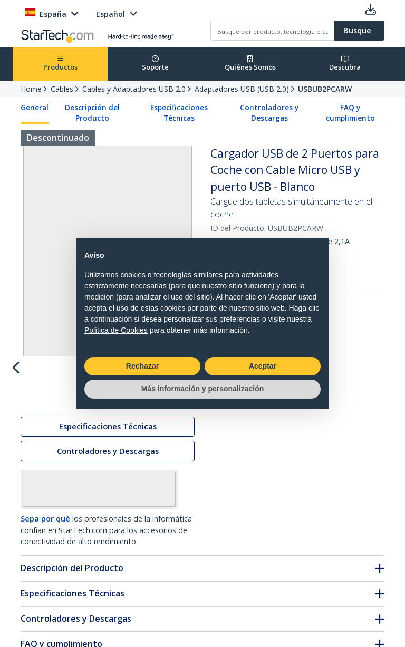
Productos (60, 63)
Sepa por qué (45, 564)
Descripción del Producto (92, 113)
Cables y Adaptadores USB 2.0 (134, 89)
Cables (62, 89)
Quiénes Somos (250, 63)
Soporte (155, 63)
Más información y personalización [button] (202, 388)
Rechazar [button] (142, 366)
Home (31, 89)
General (35, 107)
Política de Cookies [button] (116, 330)
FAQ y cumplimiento (350, 113)
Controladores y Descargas (269, 113)
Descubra (345, 63)
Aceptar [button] (262, 366)
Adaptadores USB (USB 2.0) (242, 89)
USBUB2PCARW (325, 89)
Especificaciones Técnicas (179, 113)
